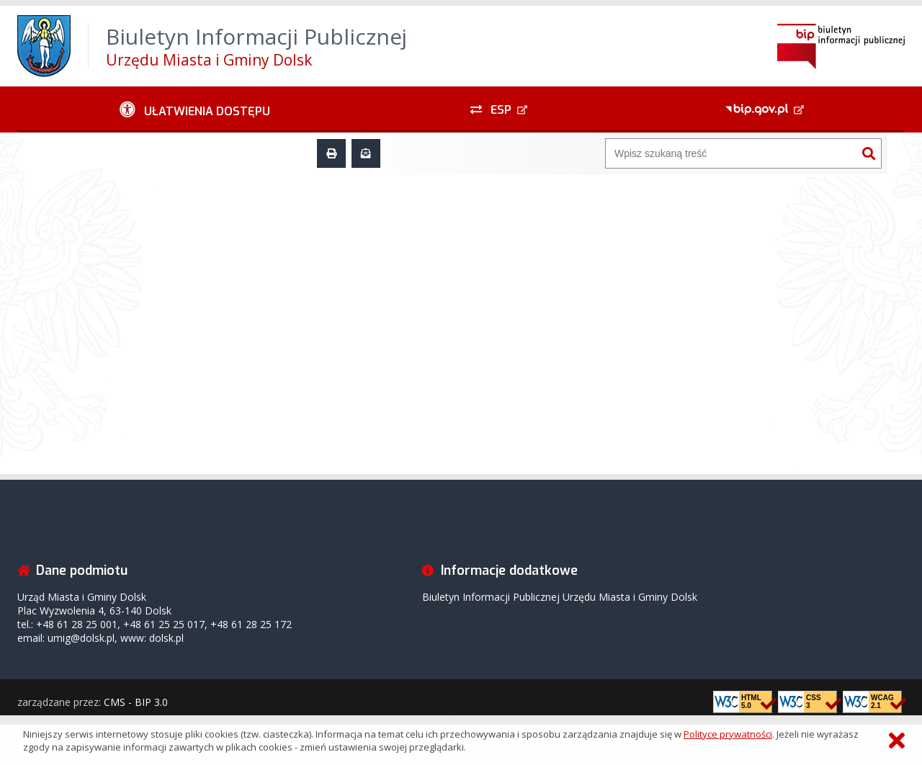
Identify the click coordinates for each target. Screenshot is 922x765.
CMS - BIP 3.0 (136, 702)
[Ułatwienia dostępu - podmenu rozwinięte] (194, 109)
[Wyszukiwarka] (731, 153)
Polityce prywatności (728, 734)
